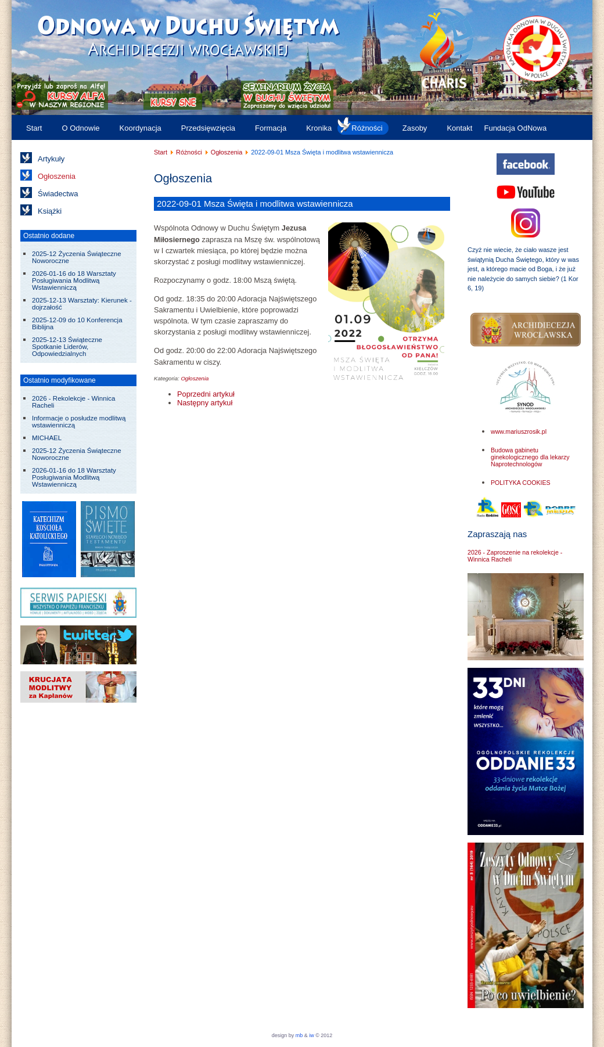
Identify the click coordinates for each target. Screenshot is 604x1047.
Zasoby (414, 128)
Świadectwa (58, 193)
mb (299, 1035)
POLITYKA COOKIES (521, 482)
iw (311, 1035)
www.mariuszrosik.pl (519, 431)
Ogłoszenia (57, 176)
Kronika (319, 128)
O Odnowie (80, 128)
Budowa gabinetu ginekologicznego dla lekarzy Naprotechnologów (530, 457)
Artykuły (51, 158)
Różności (366, 128)
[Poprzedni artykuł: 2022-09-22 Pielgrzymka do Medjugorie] (206, 394)
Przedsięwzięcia (208, 128)
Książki (50, 211)
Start (34, 128)
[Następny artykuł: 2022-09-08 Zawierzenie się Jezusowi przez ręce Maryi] (204, 402)
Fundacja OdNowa (515, 128)
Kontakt (459, 128)
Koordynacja (140, 128)
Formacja (270, 128)
